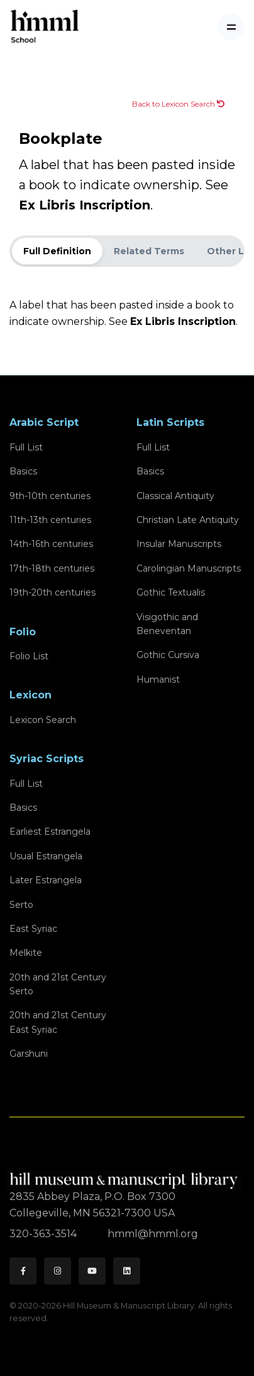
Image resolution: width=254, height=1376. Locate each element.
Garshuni (28, 1053)
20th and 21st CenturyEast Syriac (57, 1022)
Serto (21, 904)
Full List (26, 447)
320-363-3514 (44, 1234)
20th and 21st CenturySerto (57, 984)
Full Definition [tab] (57, 251)
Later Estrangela (45, 880)
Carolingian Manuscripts (188, 568)
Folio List (28, 656)
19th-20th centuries (52, 592)
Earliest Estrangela (50, 831)
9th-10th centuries (50, 496)
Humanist (158, 679)
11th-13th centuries (50, 520)
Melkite (25, 952)
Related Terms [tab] (149, 251)
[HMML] (125, 1176)
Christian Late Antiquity (187, 520)
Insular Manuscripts (178, 544)
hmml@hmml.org (153, 1234)
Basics (23, 471)
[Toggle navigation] (231, 26)
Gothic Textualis (170, 592)
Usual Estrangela (45, 856)
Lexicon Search (42, 720)
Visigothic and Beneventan (167, 624)
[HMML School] (44, 27)
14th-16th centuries (51, 544)
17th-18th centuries (51, 568)
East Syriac (33, 928)
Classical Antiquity (175, 496)
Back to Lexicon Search (178, 104)
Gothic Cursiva (167, 655)
